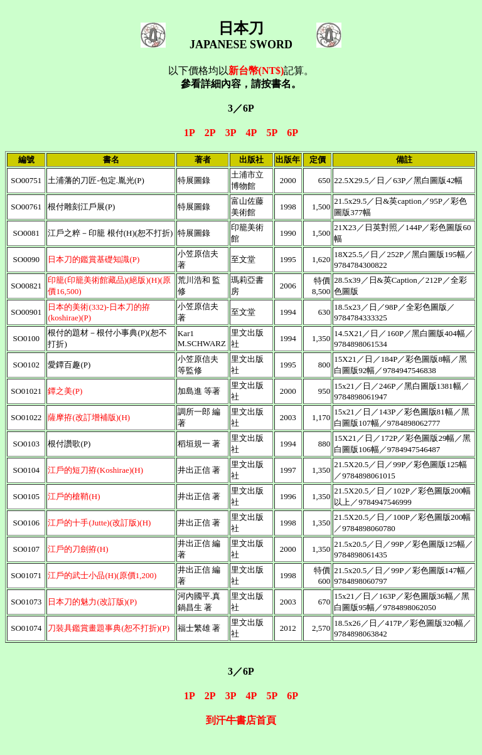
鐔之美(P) (65, 391)
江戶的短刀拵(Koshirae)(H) (95, 470)
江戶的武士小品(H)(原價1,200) (102, 575)
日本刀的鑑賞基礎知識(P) (93, 259)
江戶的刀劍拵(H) (78, 549)
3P (230, 132)
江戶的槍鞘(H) (74, 496)
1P (189, 132)
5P (271, 132)
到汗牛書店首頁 (241, 720)
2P (210, 132)
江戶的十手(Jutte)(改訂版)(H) (99, 522)
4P (251, 132)
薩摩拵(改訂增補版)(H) (89, 417)
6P (292, 132)
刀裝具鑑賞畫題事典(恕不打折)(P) (108, 628)
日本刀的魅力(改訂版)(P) (92, 601)
